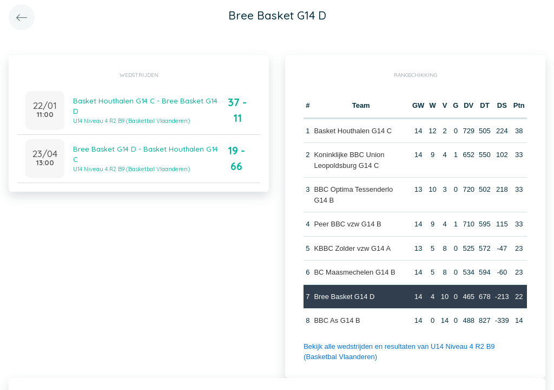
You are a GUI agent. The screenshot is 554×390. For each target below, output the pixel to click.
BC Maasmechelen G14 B (354, 272)
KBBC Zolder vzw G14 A (352, 248)
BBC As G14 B (337, 320)
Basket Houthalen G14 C (353, 131)
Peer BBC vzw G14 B (347, 224)
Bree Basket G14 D (344, 296)
